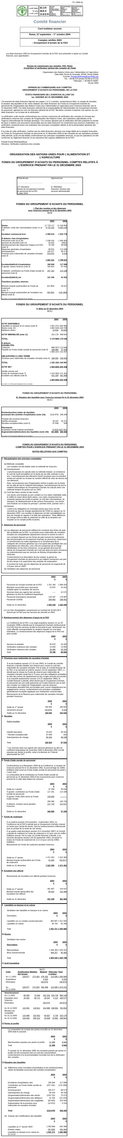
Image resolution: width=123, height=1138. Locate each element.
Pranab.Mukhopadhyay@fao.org (84, 77)
